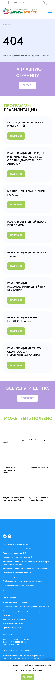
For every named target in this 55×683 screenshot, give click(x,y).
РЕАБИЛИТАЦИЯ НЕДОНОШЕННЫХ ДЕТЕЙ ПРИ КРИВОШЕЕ (26, 287)
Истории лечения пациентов (14, 619)
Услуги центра (9, 598)
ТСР (4, 591)
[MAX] (9, 536)
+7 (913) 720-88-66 (18, 642)
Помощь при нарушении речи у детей (17, 557)
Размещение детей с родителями (15, 602)
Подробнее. (37, 670)
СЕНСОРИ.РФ (13, 645)
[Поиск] (43, 2)
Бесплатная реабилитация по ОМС (17, 549)
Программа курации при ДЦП (14, 553)
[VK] (5, 536)
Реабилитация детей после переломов (18, 573)
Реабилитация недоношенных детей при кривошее (22, 581)
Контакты (7, 635)
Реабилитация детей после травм (16, 577)
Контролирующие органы (13, 623)
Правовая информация (12, 628)
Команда (6, 615)
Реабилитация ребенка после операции (18, 585)
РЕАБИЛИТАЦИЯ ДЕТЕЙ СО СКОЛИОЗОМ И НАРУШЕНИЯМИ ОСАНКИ (24, 352)
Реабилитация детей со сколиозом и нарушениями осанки (25, 568)
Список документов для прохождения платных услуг (23, 611)
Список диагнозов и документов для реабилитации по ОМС (26, 607)
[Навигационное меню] (50, 11)
